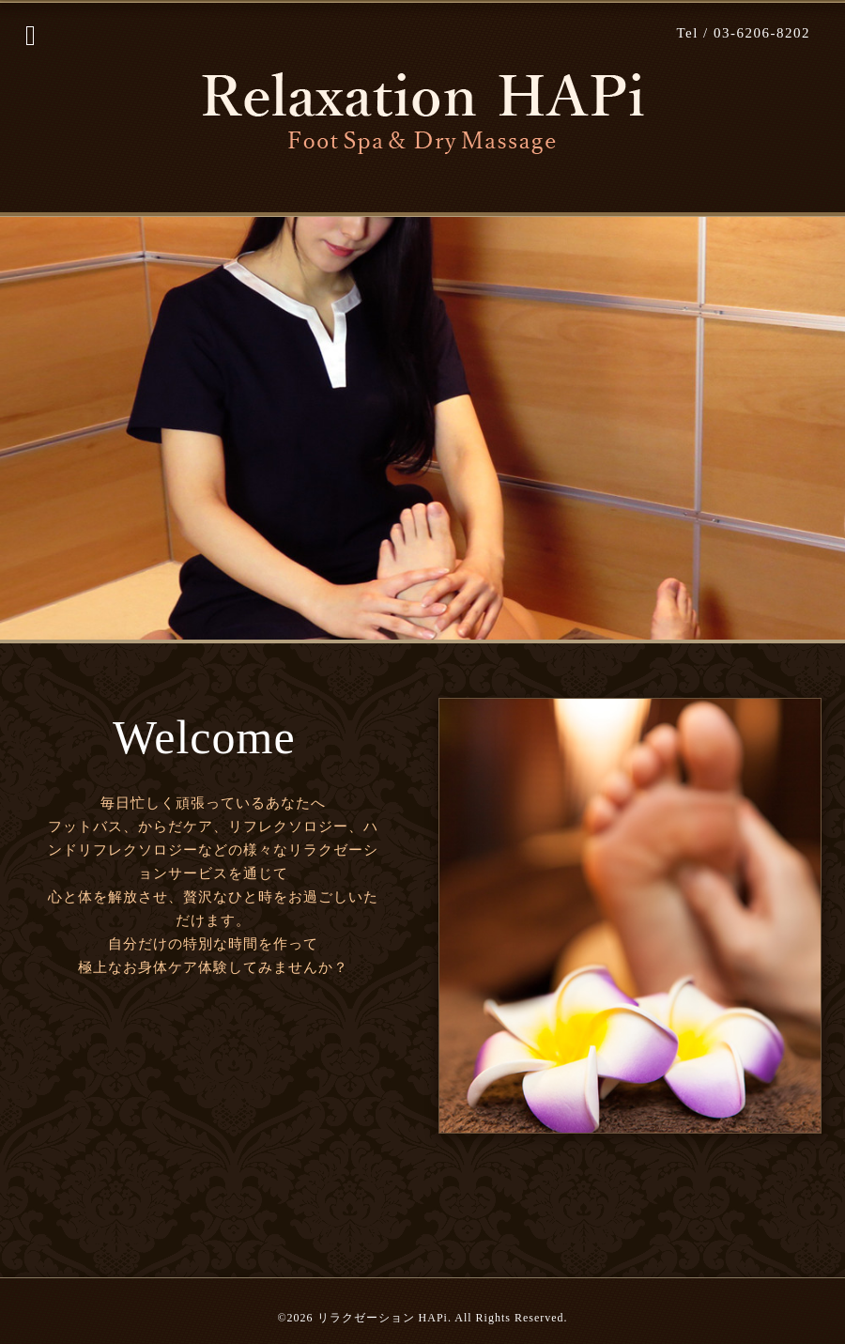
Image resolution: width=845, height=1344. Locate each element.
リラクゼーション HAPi (382, 1317)
